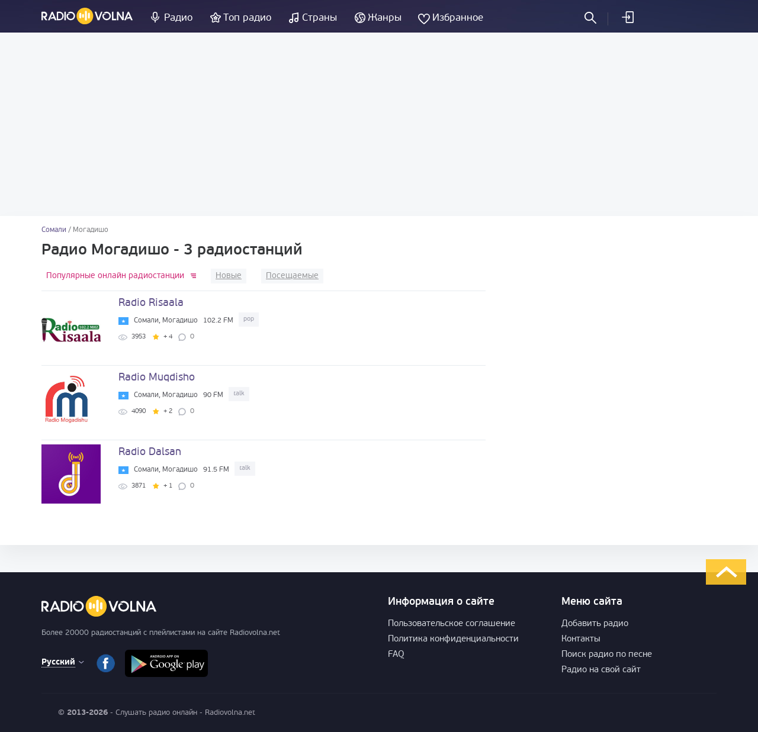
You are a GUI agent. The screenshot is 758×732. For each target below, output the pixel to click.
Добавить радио (594, 624)
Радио (178, 18)
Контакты (580, 639)
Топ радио (247, 18)
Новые (229, 276)
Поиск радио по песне (606, 654)
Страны (319, 18)
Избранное (457, 18)
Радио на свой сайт (601, 670)
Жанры (385, 18)
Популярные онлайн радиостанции (115, 276)
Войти (627, 17)
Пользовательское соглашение (451, 624)
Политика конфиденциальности (453, 639)
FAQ (396, 654)
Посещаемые (292, 276)
